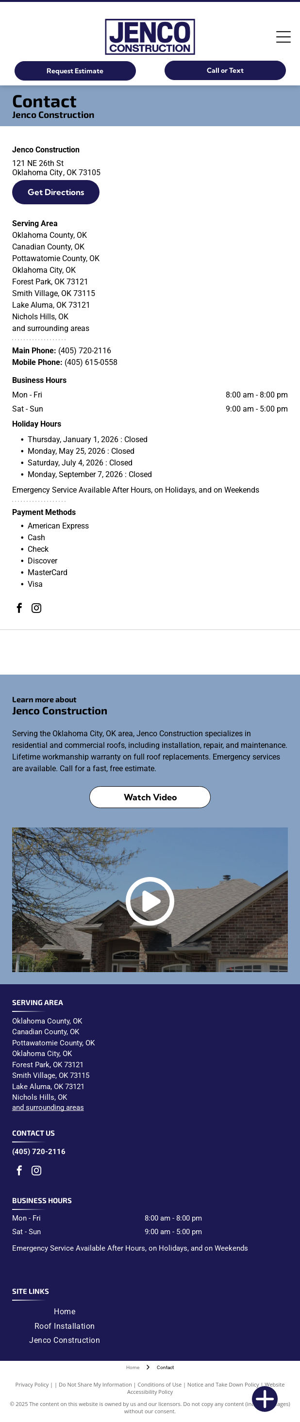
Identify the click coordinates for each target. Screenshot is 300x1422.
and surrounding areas (48, 1107)
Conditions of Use (160, 1384)
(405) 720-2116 (84, 350)
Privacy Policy (32, 1384)
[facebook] (19, 609)
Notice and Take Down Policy (223, 1384)
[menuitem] (65, 1312)
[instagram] (36, 609)
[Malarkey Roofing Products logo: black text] (150, 652)
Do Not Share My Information (95, 1384)
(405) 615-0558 (91, 362)
